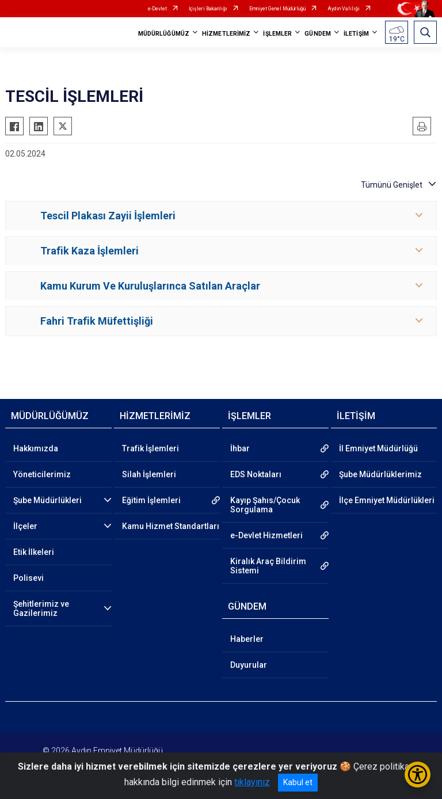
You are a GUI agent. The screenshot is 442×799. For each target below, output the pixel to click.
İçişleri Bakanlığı (208, 9)
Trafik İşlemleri (150, 448)
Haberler (247, 639)
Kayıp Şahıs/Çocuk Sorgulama (265, 505)
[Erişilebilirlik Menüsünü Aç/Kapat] (417, 774)
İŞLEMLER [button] (277, 33)
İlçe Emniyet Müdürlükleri (387, 500)
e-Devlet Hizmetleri (266, 535)
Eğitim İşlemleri (151, 500)
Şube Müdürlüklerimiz (380, 474)
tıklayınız (252, 782)
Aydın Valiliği (343, 9)
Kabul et (298, 782)
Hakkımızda (35, 448)
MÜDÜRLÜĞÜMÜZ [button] (163, 33)
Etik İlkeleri (33, 552)
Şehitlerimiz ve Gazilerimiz (41, 608)
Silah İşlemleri (149, 474)
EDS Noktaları (255, 474)
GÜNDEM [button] (317, 33)
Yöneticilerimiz (42, 474)
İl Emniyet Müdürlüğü (378, 448)
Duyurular (248, 664)
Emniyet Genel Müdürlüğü (277, 9)
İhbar (240, 448)
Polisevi (28, 578)
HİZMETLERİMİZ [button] (226, 33)
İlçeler (25, 526)
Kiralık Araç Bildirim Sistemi (268, 566)
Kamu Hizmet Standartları (170, 526)
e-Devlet (157, 9)
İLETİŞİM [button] (356, 33)
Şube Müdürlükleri (47, 500)
